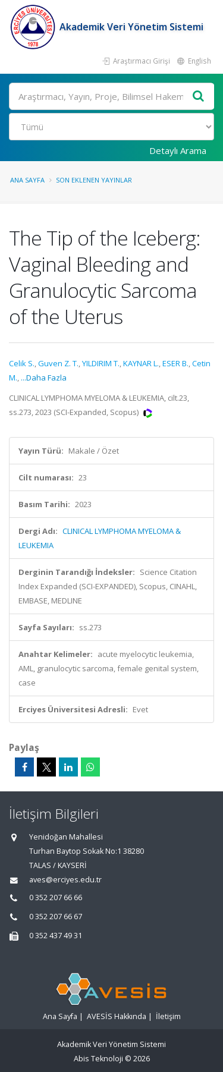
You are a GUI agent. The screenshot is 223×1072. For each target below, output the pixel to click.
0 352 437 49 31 (55, 935)
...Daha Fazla (44, 377)
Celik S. (21, 363)
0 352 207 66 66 (55, 897)
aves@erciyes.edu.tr (65, 880)
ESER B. (175, 363)
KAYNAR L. (141, 363)
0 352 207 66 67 (55, 916)
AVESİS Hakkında (116, 1016)
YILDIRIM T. (101, 363)
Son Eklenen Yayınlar (94, 179)
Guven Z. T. (58, 363)
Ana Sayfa (27, 179)
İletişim (168, 1016)
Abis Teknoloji (98, 1059)
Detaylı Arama (177, 150)
